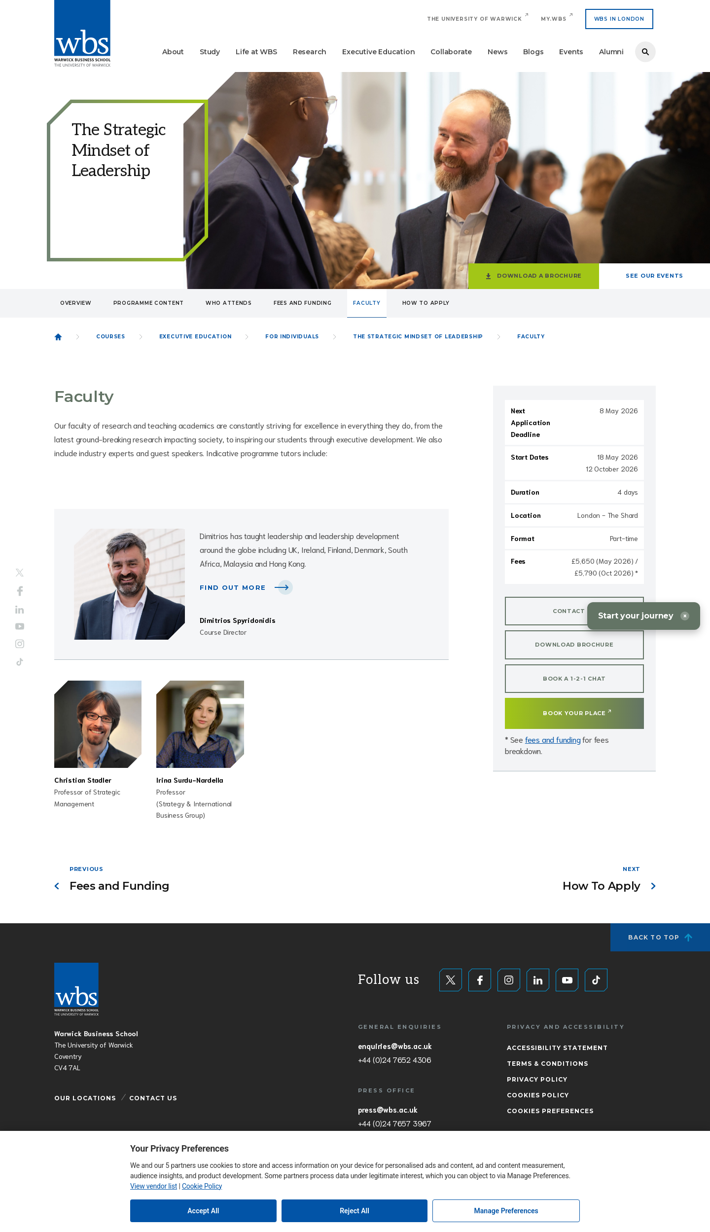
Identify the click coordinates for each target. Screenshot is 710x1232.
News (497, 51)
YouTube (20, 626)
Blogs (533, 51)
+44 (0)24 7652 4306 (394, 1059)
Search (645, 51)
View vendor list (153, 1186)
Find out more (233, 587)
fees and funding (553, 739)
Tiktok (19, 662)
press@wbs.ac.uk (388, 1109)
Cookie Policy (202, 1186)
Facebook (20, 590)
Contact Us (153, 1098)
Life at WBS (256, 51)
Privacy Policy (537, 1079)
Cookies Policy (538, 1095)
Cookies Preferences (550, 1111)
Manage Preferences (506, 1211)
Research (309, 51)
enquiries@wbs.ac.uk (395, 1046)
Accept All (203, 1211)
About (173, 51)
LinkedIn (20, 609)
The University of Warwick (474, 19)
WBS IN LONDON (619, 19)
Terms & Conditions (547, 1063)
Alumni (611, 51)
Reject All (354, 1211)
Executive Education (378, 51)
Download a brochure (539, 275)
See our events (654, 275)
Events (571, 51)
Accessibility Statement (557, 1047)
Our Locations (85, 1098)
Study (210, 51)
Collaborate (451, 51)
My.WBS (554, 19)
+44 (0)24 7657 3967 (394, 1123)
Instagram (20, 644)
